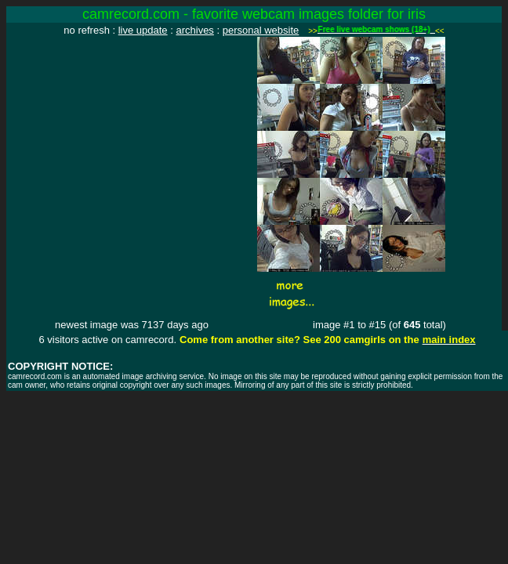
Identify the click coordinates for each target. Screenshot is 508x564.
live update (143, 30)
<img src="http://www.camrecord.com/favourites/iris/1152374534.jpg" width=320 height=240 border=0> (131, 131)
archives (194, 30)
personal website (261, 30)
